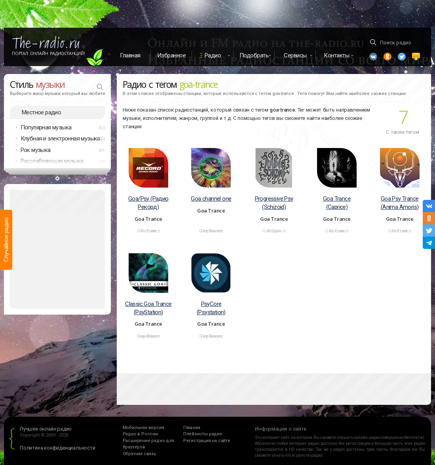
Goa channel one (211, 198)
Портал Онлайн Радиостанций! (48, 53)
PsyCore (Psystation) (211, 308)
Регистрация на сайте (206, 440)
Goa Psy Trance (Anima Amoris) (400, 203)
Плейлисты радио (202, 434)
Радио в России (140, 434)
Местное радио (41, 112)
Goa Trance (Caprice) (337, 203)
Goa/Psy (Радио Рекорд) (148, 203)
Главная (130, 55)
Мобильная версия (143, 427)
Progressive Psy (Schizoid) (274, 203)
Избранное (171, 55)
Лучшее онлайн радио (46, 429)
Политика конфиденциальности (57, 448)
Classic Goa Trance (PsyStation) (148, 308)
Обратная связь (139, 453)
